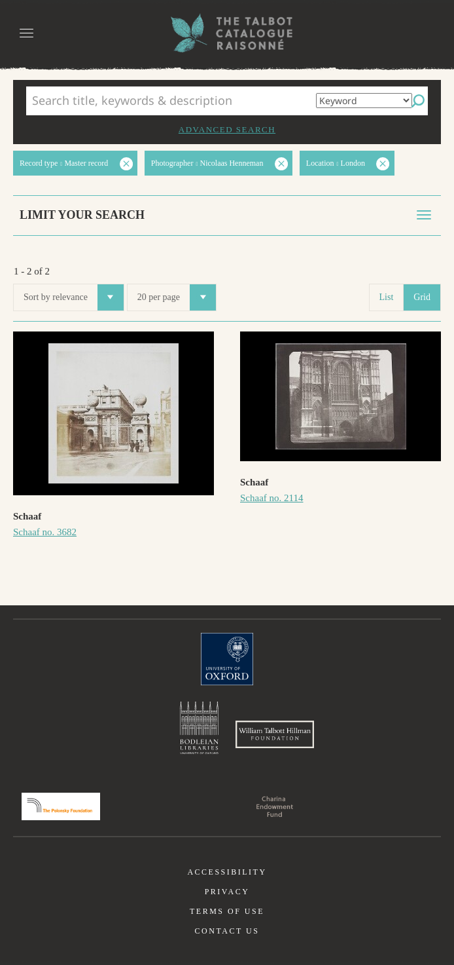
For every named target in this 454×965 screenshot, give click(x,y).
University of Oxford (227, 659)
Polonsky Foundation (61, 806)
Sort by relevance (74, 297)
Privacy (227, 891)
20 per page (176, 297)
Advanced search (227, 129)
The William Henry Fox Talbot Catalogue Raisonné (227, 33)
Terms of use (227, 911)
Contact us (227, 931)
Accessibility (226, 872)
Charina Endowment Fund (275, 806)
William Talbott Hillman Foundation (275, 734)
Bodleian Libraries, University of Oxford (199, 728)
